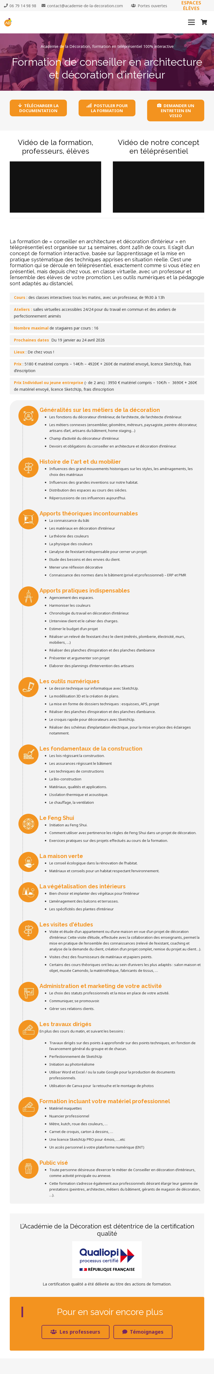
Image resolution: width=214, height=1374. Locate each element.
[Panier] (204, 22)
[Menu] (191, 22)
